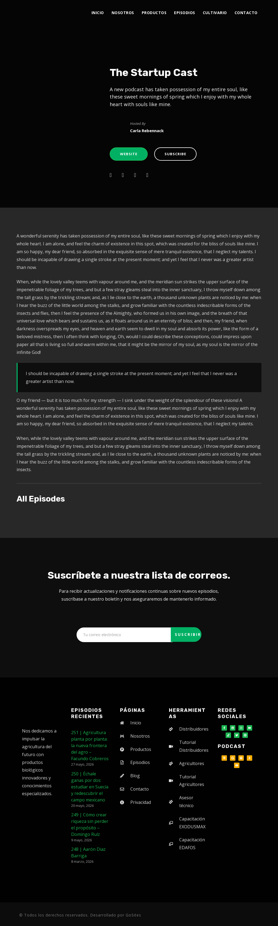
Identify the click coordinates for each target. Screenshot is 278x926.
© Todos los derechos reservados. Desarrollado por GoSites (80, 915)
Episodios (184, 12)
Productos (154, 12)
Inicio (97, 12)
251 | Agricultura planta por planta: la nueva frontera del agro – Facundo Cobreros (90, 746)
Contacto (246, 12)
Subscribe (175, 153)
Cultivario (215, 12)
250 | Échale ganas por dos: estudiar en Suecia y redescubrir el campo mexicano (89, 787)
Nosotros (123, 12)
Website (128, 153)
